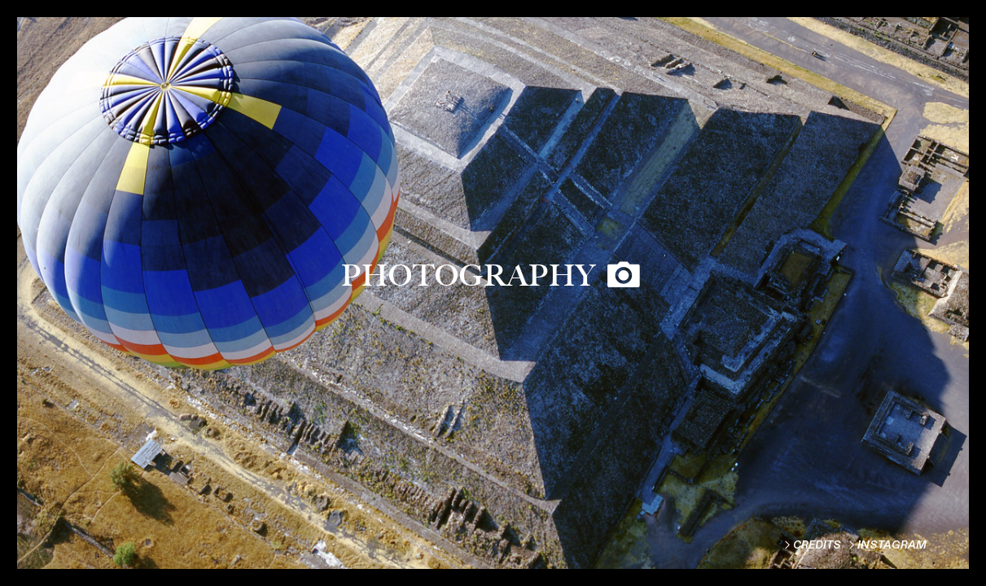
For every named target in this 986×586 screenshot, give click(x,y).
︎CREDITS (811, 545)
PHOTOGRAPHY (468, 275)
